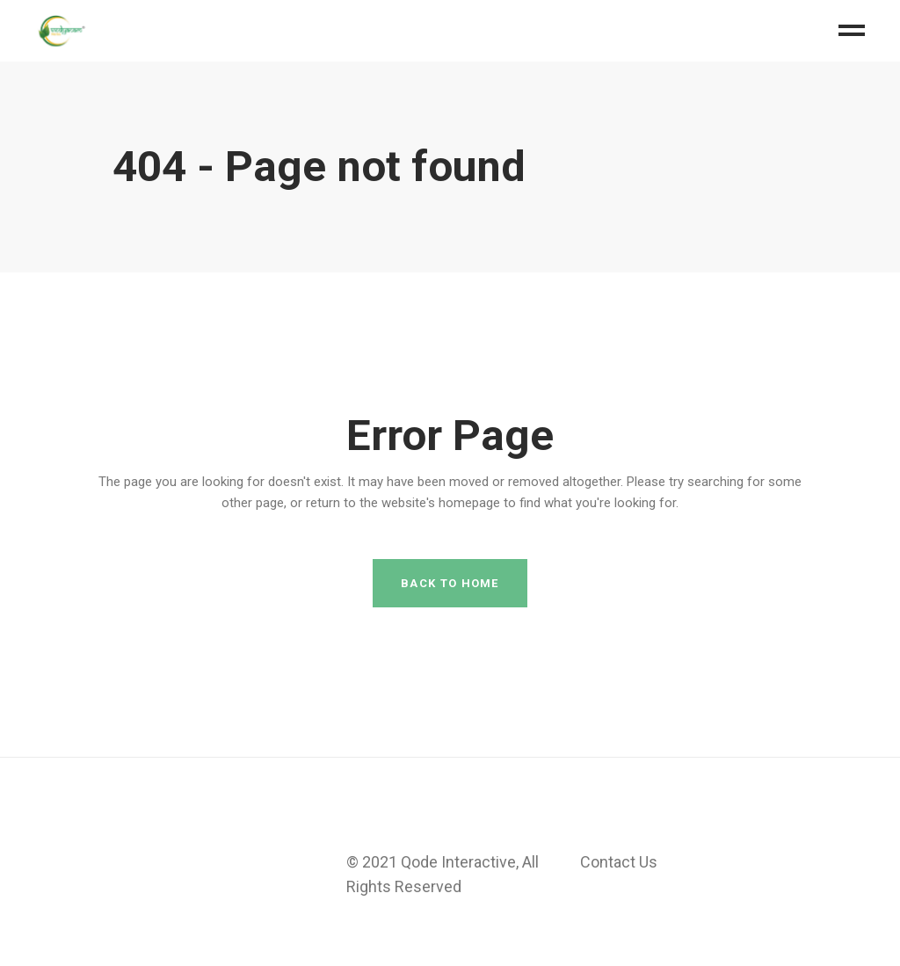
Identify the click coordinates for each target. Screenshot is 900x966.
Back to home (450, 583)
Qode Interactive (458, 862)
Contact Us (618, 862)
